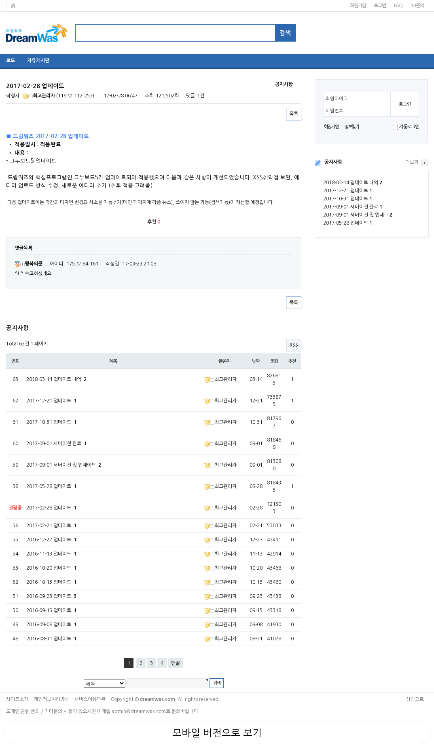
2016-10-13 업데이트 (51, 582)
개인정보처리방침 (51, 699)
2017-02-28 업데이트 (51, 507)
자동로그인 (409, 126)
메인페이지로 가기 (14, 5)
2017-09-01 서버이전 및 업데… (357, 215)
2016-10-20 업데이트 (51, 568)
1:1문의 (417, 5)
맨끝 (175, 663)
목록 (293, 114)
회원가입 (358, 5)
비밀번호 (334, 110)
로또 (10, 60)
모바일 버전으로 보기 (217, 733)
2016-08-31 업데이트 (51, 638)
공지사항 (333, 162)
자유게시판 (38, 60)
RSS (294, 345)
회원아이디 (337, 98)
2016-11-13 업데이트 (51, 553)
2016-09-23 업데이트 (51, 596)
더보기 (412, 162)
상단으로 (415, 699)
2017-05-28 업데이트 (347, 223)
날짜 (256, 361)
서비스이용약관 (90, 699)
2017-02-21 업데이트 (51, 525)
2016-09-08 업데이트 (51, 624)
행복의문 (28, 263)
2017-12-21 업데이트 (347, 190)
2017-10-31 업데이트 (347, 198)
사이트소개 (17, 699)
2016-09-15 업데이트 (51, 610)
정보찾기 (351, 126)
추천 (292, 361)
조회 (274, 361)
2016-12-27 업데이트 (51, 539)
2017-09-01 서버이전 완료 (352, 206)
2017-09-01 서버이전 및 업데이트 (63, 465)
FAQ (398, 5)
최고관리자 (39, 95)
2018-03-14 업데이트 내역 (352, 182)
